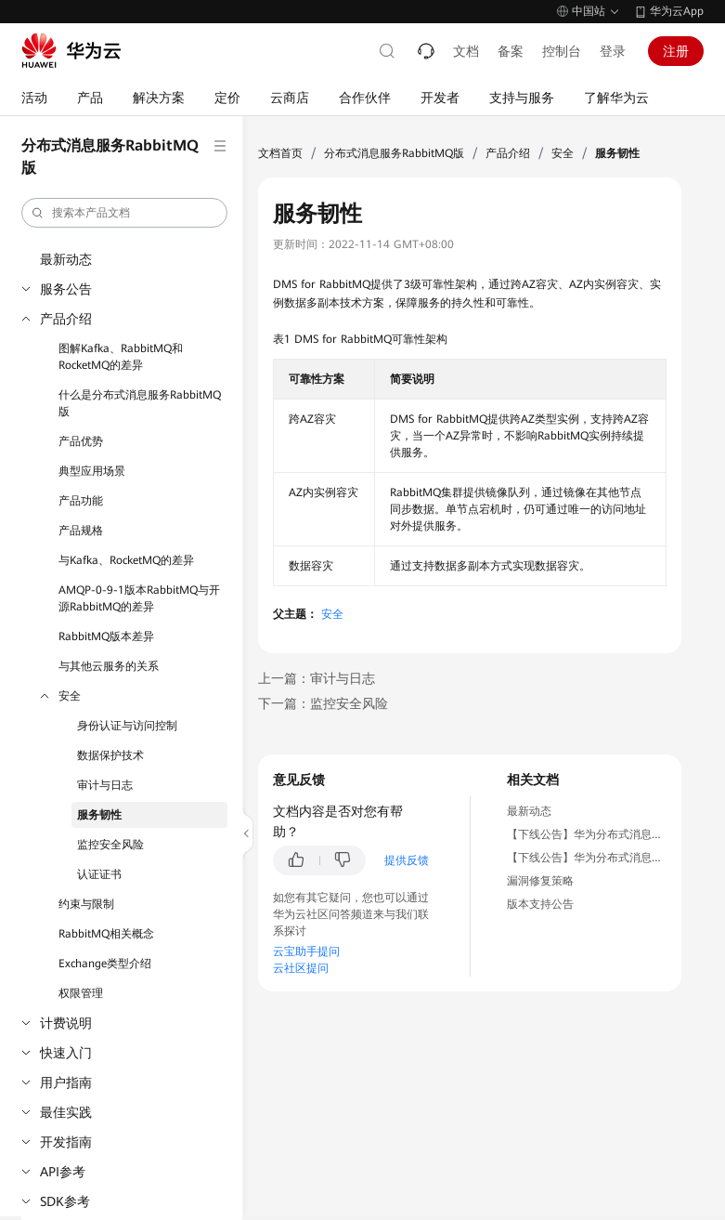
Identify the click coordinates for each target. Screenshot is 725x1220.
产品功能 (80, 500)
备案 (511, 51)
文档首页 (280, 153)
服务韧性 (99, 814)
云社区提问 (301, 968)
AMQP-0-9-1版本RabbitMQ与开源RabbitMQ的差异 (139, 598)
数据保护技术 (110, 755)
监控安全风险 (110, 844)
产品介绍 (66, 318)
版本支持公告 (540, 904)
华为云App (677, 11)
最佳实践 (66, 1112)
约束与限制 (86, 904)
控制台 (561, 51)
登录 (613, 51)
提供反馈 (406, 860)
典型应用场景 (91, 471)
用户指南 (66, 1082)
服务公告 (66, 289)
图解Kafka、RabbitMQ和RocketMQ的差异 (120, 357)
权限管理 (80, 993)
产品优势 (80, 441)
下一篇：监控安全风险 (323, 703)
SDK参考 (65, 1201)
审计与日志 (105, 785)
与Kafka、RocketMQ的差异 (126, 560)
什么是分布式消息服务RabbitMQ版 (139, 403)
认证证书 (99, 874)
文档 (466, 51)
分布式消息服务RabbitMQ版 (394, 153)
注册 (676, 51)
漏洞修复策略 (540, 880)
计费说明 (66, 1023)
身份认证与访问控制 (127, 725)
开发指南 (66, 1142)
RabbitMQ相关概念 (106, 933)
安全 (69, 695)
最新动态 (66, 259)
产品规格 (80, 530)
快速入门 (66, 1052)
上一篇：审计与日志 (316, 678)
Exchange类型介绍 (104, 963)
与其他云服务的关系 (108, 666)
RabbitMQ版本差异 (106, 636)
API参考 (62, 1171)
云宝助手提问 (306, 951)
